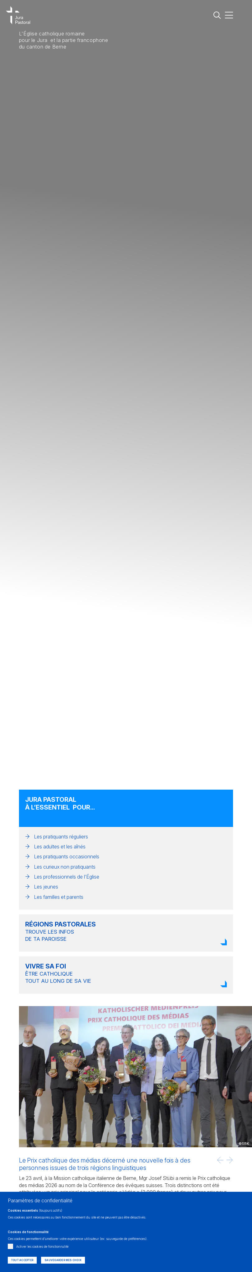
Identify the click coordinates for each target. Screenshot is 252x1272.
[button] (220, 1160)
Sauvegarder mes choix (63, 1260)
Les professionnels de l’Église (66, 877)
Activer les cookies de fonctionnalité (42, 1246)
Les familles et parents (58, 897)
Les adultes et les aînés (60, 846)
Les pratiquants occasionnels (66, 856)
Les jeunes (46, 887)
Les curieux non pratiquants (65, 867)
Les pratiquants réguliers (61, 836)
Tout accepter (22, 1260)
